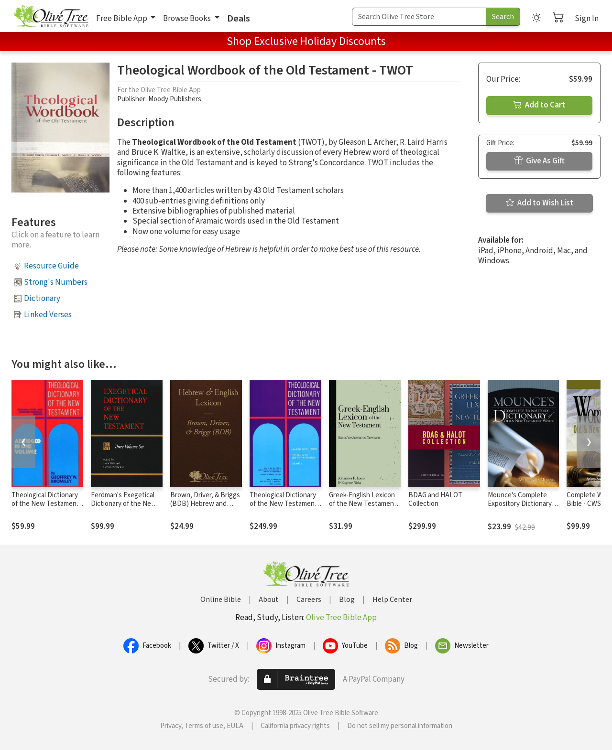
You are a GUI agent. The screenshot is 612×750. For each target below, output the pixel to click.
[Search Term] (419, 17)
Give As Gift (539, 161)
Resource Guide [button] (51, 266)
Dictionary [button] (42, 298)
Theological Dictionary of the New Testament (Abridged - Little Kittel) (47, 504)
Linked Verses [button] (48, 315)
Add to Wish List (539, 203)
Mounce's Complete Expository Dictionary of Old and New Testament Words (520, 508)
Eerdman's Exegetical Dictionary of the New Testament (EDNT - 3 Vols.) (123, 508)
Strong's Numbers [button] (55, 282)
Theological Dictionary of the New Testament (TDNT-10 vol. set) (283, 504)
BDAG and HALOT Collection (435, 499)
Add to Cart (539, 105)
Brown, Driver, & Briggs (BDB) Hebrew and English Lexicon (205, 504)
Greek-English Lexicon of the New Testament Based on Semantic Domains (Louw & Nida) (363, 508)
